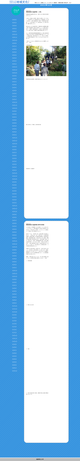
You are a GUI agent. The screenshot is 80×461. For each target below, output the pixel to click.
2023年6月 (14, 119)
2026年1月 (14, 31)
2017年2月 (14, 329)
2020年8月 (14, 217)
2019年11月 (14, 243)
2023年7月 (14, 116)
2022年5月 (14, 158)
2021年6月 (14, 190)
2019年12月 (14, 240)
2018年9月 (14, 279)
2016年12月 (14, 335)
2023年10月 (14, 108)
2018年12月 (14, 270)
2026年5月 (14, 19)
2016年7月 (14, 350)
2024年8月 (14, 78)
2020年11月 (14, 208)
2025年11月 (14, 37)
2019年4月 (14, 258)
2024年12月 (14, 66)
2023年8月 (14, 113)
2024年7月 (14, 81)
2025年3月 (14, 57)
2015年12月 (14, 370)
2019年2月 (14, 264)
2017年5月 (14, 323)
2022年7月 (14, 152)
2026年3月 (14, 25)
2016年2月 (14, 364)
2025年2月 (14, 60)
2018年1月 (14, 302)
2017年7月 (14, 317)
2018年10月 (14, 276)
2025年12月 (14, 34)
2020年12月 (14, 205)
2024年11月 (14, 69)
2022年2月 (14, 167)
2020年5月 (14, 226)
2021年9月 (14, 181)
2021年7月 (14, 187)
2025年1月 (14, 63)
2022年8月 (14, 149)
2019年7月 (14, 252)
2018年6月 (14, 288)
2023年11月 (14, 105)
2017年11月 (14, 308)
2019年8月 (14, 249)
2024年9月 (14, 75)
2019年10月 (14, 246)
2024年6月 (14, 84)
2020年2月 (14, 234)
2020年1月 (14, 237)
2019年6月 (14, 255)
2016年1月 (14, 367)
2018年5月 (14, 291)
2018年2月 (14, 299)
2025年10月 (14, 40)
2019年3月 (14, 261)
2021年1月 (14, 202)
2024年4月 (14, 90)
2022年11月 (14, 140)
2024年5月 (14, 87)
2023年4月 (14, 125)
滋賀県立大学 (40, 459)
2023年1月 (14, 134)
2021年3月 (14, 199)
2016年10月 (14, 341)
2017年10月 (14, 311)
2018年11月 (14, 273)
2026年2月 (14, 28)
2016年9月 (14, 344)
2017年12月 (14, 305)
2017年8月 (14, 314)
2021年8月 (14, 184)
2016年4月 (14, 358)
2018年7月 (14, 285)
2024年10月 (14, 72)
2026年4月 (14, 22)
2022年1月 (14, 170)
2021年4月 (14, 196)
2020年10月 (14, 211)
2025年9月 (14, 43)
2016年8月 (14, 347)
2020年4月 (14, 229)
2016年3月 (14, 361)
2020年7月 (14, 220)
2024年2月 (14, 96)
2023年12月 (14, 102)
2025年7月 (14, 46)
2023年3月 (14, 128)
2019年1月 (14, 267)
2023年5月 (14, 122)
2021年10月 (14, 178)
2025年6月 (14, 49)
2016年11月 (14, 338)
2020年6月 (14, 223)
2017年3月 (14, 326)
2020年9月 (14, 214)
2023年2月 (14, 131)
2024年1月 (14, 99)
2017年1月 (14, 332)
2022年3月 (14, 164)
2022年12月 (14, 137)
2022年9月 (14, 146)
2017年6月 (14, 320)
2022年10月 (14, 143)
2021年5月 (14, 193)
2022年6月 (14, 155)
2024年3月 (14, 93)
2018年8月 (14, 282)
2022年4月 (14, 161)
